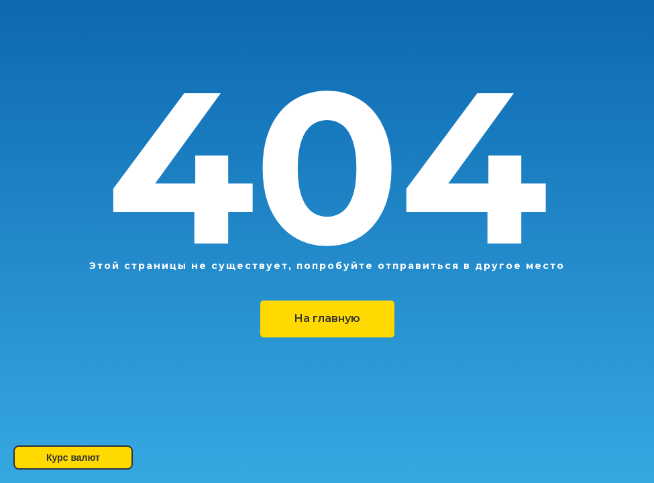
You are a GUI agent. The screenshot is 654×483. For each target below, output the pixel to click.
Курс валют (73, 457)
